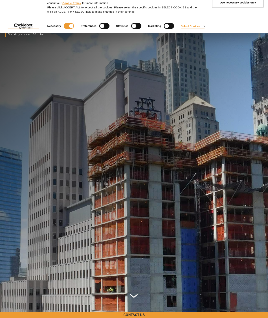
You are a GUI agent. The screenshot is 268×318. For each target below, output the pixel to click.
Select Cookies (190, 44)
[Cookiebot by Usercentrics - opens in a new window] (23, 45)
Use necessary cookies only (238, 21)
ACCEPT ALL (237, 9)
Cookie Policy (71, 21)
